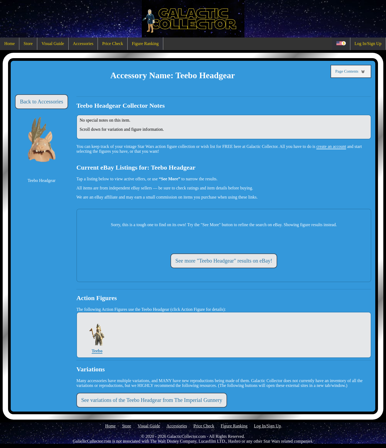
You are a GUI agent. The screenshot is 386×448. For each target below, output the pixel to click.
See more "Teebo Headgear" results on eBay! (223, 261)
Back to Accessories (41, 101)
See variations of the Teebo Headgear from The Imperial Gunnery (151, 400)
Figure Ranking (145, 43)
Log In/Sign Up (368, 43)
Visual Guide (53, 43)
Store (28, 43)
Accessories (83, 43)
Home (9, 43)
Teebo (97, 334)
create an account (331, 146)
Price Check (112, 43)
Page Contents (350, 71)
